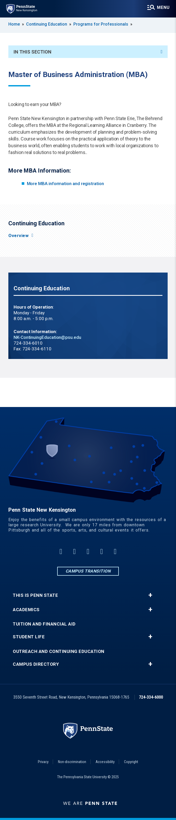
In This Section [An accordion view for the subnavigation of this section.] (88, 52)
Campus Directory (36, 664)
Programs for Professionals (100, 24)
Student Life (29, 636)
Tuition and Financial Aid (44, 624)
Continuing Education (46, 24)
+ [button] (150, 595)
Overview (18, 235)
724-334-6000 (151, 697)
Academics (26, 609)
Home (14, 24)
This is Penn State (35, 595)
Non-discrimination (72, 762)
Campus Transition (88, 571)
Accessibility (105, 762)
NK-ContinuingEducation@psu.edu (47, 337)
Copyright (131, 762)
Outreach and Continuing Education (58, 651)
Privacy (43, 762)
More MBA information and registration (65, 183)
